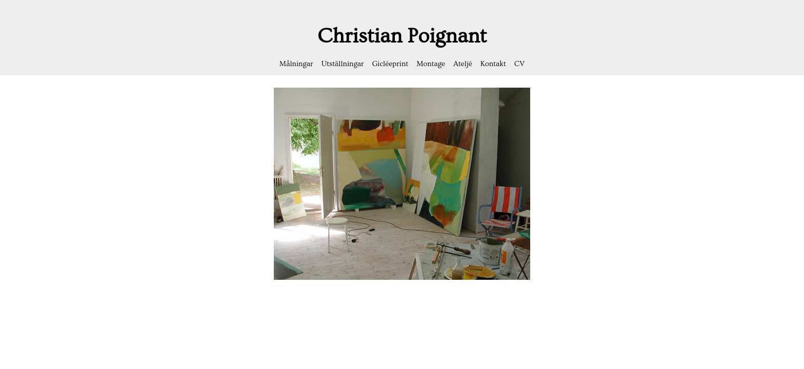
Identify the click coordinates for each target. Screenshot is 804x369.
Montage (430, 64)
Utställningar (342, 64)
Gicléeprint (390, 64)
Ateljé (462, 64)
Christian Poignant (402, 36)
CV (519, 64)
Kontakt (493, 64)
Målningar (296, 64)
